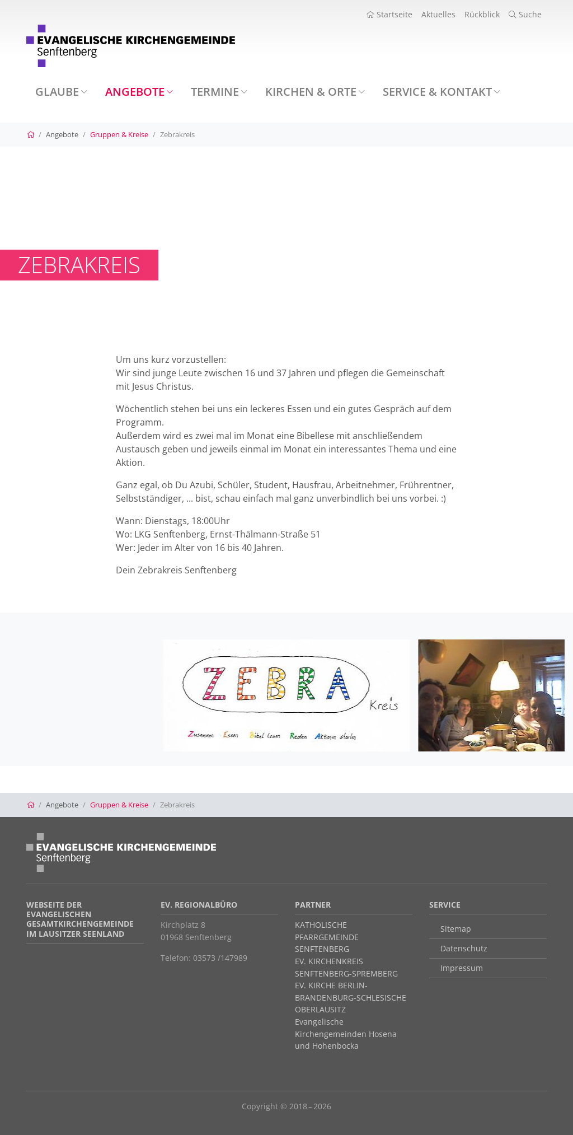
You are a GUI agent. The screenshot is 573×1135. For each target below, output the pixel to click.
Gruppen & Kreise (119, 134)
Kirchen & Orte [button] (315, 91)
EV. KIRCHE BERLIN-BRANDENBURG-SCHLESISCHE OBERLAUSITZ (350, 997)
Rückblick (482, 14)
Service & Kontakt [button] (441, 91)
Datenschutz (463, 948)
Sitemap (455, 928)
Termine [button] (219, 91)
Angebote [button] (139, 91)
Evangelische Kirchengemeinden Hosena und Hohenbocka (346, 1033)
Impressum (461, 968)
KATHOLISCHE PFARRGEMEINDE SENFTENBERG (327, 936)
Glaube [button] (61, 91)
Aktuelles (438, 14)
